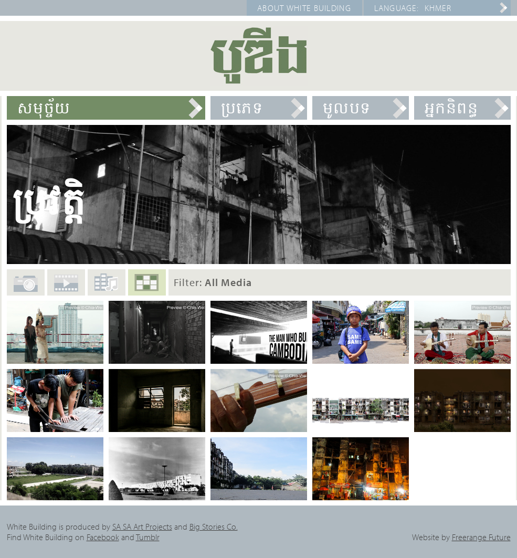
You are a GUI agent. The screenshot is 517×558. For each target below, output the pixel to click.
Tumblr (148, 537)
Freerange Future (481, 537)
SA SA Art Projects (142, 526)
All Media (147, 287)
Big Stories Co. (213, 526)
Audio (106, 286)
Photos (26, 289)
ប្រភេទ (242, 108)
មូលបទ (347, 108)
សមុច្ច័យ (44, 108)
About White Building (304, 8)
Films (66, 288)
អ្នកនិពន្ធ (452, 108)
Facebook (103, 537)
